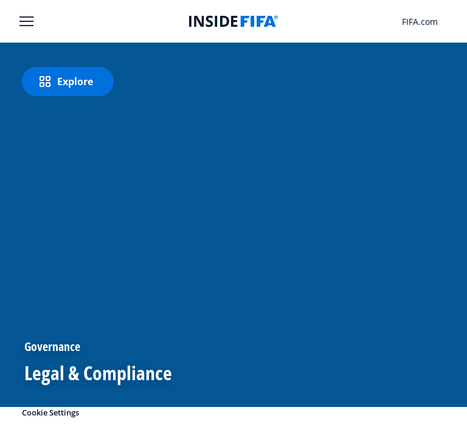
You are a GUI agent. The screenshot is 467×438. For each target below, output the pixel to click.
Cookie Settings (50, 412)
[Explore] (68, 81)
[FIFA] (233, 21)
